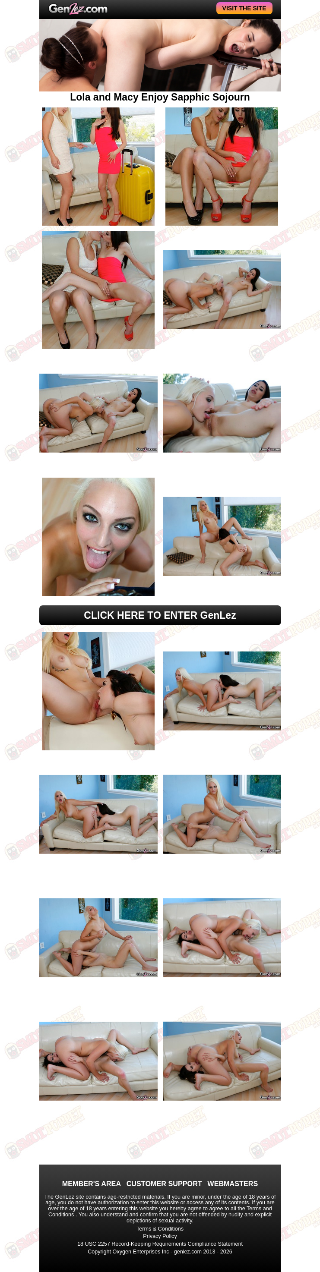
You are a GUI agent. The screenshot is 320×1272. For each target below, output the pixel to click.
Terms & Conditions (160, 1229)
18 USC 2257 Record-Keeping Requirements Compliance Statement (160, 1244)
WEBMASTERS (232, 1183)
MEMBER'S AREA (91, 1183)
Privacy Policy (160, 1236)
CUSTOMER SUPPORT (164, 1183)
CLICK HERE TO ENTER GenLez (160, 615)
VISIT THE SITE (244, 8)
